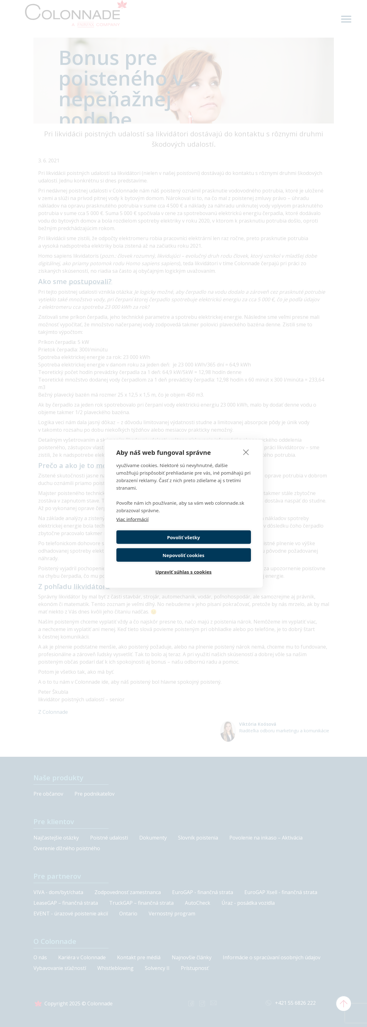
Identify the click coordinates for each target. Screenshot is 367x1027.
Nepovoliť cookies (218, 545)
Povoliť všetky (148, 545)
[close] (246, 460)
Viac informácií (132, 527)
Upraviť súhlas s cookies (183, 563)
